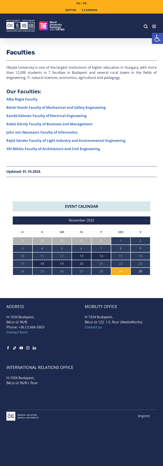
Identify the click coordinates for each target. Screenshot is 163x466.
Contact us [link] (93, 327)
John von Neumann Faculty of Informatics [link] (42, 132)
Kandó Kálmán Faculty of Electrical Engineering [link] (46, 115)
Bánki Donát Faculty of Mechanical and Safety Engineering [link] (56, 107)
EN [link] (85, 3)
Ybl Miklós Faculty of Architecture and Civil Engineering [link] (53, 148)
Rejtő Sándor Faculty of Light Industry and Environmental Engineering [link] (65, 140)
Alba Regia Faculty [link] (22, 99)
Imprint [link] (144, 416)
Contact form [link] (17, 332)
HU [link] (78, 3)
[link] (157, 38)
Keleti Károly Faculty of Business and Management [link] (49, 124)
